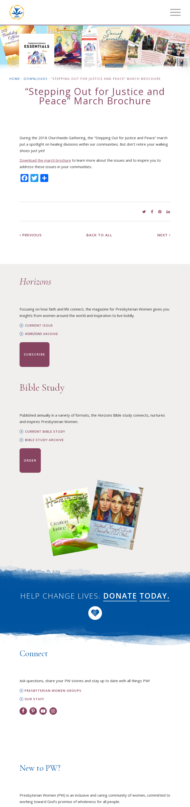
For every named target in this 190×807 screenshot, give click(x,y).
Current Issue (39, 325)
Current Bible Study (45, 431)
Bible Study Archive (44, 440)
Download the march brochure (45, 160)
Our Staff (34, 699)
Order (30, 460)
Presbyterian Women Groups (52, 690)
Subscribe (34, 354)
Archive (41, 334)
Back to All (99, 234)
